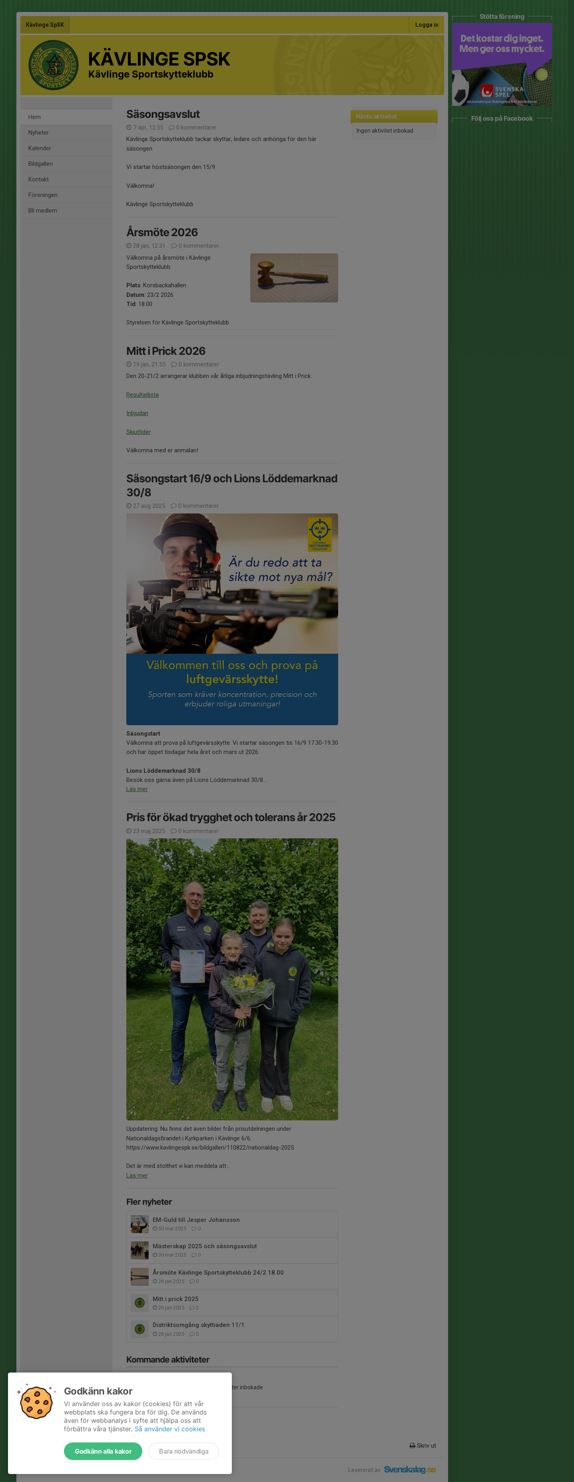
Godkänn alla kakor (103, 1451)
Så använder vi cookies (170, 1429)
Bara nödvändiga (183, 1451)
